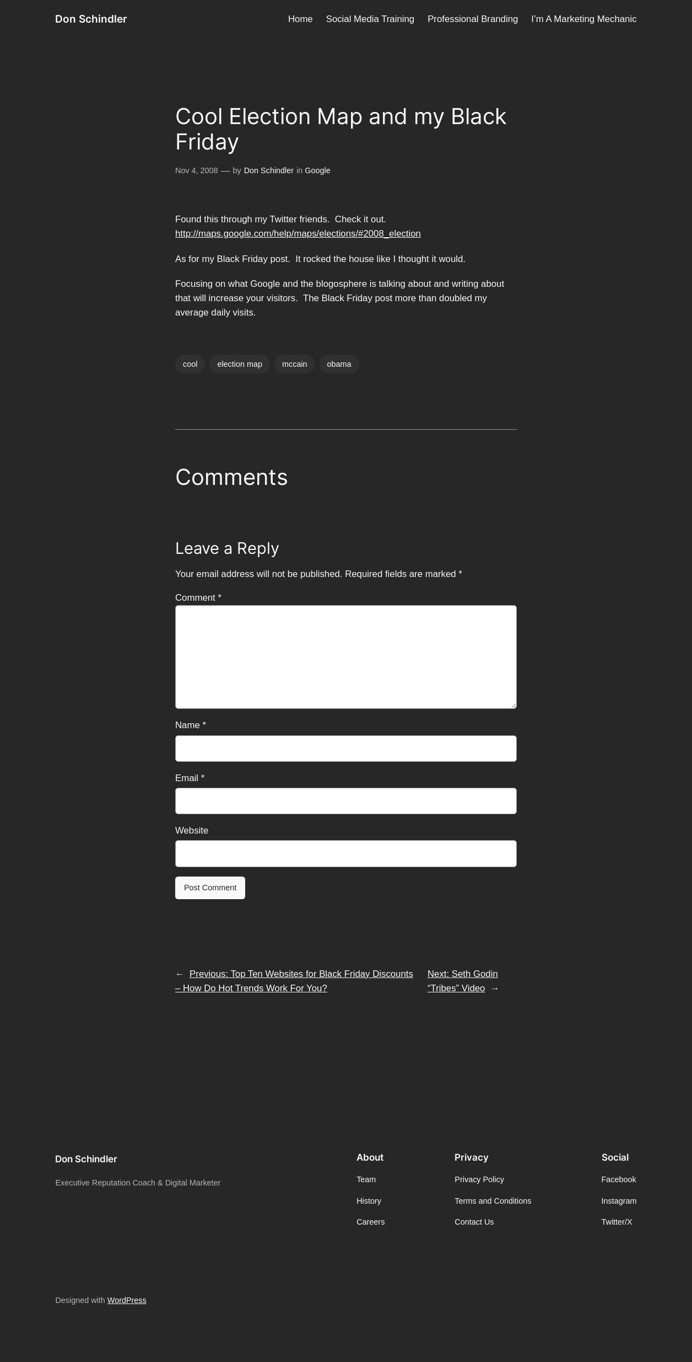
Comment (198, 597)
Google (317, 170)
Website (191, 830)
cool (190, 364)
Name (190, 725)
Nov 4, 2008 (196, 170)
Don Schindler (91, 19)
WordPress (127, 1300)
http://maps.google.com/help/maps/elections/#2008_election (298, 233)
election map (239, 364)
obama (339, 364)
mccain (294, 364)
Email (189, 778)
